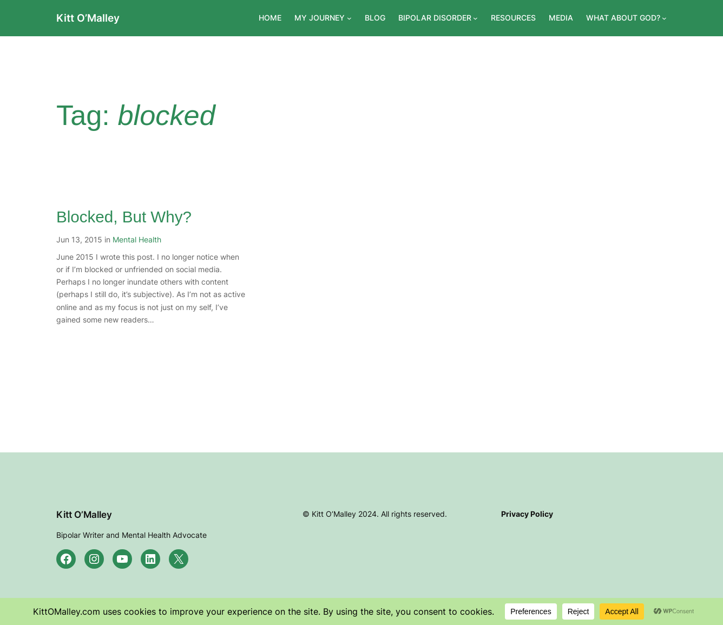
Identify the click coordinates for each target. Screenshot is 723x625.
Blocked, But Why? (124, 217)
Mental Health (137, 239)
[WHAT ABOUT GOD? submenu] (664, 18)
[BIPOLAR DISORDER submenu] (475, 18)
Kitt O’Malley (88, 17)
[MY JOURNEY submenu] (349, 18)
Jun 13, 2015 (79, 239)
